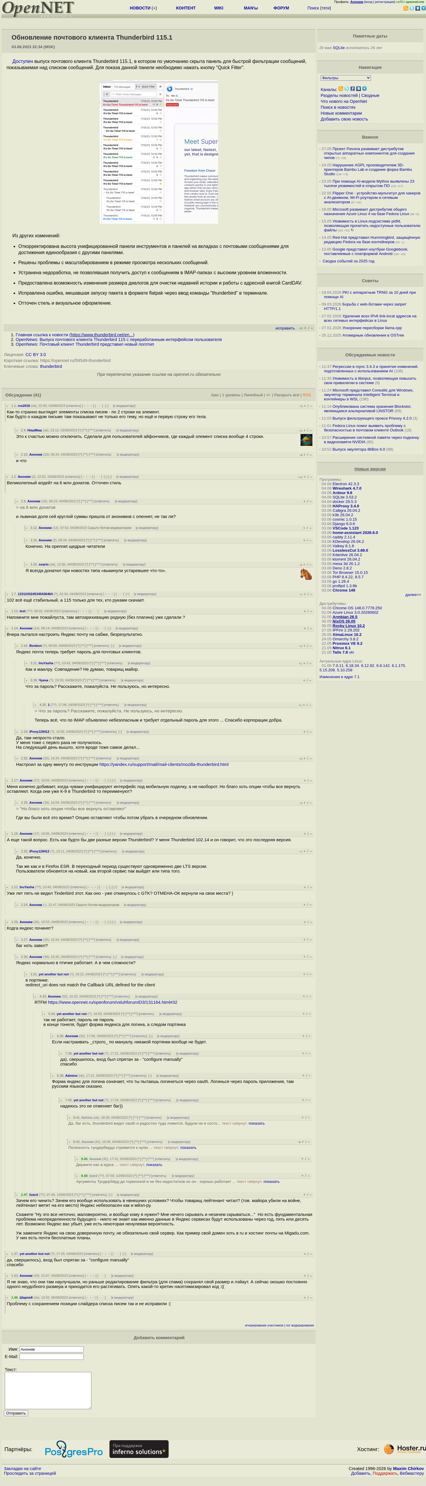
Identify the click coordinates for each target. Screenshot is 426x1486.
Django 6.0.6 (344, 524)
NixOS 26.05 (344, 621)
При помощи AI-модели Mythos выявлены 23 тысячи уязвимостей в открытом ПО (369, 183)
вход (368, 2)
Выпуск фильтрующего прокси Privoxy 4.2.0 (372, 418)
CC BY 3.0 (35, 354)
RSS (307, 395)
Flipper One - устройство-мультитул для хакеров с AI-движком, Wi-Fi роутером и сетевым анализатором (372, 197)
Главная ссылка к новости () (75, 334)
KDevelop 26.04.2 (348, 541)
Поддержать (385, 1480)
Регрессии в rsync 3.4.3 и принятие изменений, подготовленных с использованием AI (371, 368)
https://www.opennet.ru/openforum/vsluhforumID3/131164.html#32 (112, 1002)
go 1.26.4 (341, 581)
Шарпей (26, 1297)
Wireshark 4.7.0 (347, 488)
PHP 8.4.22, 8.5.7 (348, 577)
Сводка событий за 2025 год (349, 261)
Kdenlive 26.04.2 (347, 555)
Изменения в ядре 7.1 (340, 677)
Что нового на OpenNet (344, 101)
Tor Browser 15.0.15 (350, 572)
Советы (370, 280)
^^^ (91, 430)
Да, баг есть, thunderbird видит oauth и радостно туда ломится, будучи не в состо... (166, 1123)
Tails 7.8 (340, 652)
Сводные (370, 95)
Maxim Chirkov (408, 1475)
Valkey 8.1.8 (343, 546)
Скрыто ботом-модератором (109, 528)
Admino (71, 1075)
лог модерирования (300, 1325)
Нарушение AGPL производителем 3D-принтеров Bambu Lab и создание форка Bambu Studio (368, 169)
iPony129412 (39, 731)
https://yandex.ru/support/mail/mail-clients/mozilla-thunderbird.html (164, 764)
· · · (99, 405)
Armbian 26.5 (345, 617)
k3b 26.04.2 (343, 515)
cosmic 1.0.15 (345, 519)
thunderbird (51, 366)
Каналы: (329, 89)
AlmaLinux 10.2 (347, 634)
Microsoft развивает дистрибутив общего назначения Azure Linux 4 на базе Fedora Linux (366, 211)
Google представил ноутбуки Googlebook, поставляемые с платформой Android (366, 251)
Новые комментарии (341, 113)
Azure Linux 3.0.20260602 (356, 612)
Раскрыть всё (286, 395)
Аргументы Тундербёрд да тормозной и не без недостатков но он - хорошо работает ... (178, 1181)
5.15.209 (327, 670)
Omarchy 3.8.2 (345, 639)
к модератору (124, 405)
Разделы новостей (339, 95)
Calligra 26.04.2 (346, 510)
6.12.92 (367, 665)
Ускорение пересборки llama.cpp (372, 328)
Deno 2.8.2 (342, 568)
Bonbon (35, 645)
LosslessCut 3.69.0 (350, 550)
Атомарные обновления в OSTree (373, 335)
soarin (44, 564)
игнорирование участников (264, 1325)
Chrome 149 (344, 590)
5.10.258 (344, 670)
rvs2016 (24, 405)
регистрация (384, 2)
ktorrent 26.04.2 (346, 559)
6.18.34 (352, 665)
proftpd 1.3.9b (345, 586)
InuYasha (46, 663)
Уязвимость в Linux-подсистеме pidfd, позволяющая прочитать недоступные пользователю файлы (372, 225)
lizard (93, 1176)
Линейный (253, 395)
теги (326, 8)
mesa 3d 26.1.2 (346, 563)
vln (351, 652)
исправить (285, 328)
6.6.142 (383, 665)
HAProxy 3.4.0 (346, 506)
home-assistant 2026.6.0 (355, 532)
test (22, 611)
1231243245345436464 (35, 594)
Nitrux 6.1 (342, 648)
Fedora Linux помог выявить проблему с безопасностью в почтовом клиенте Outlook (365, 427)
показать (256, 1123)
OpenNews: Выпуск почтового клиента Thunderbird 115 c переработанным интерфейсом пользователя (119, 339)
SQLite (339, 48)
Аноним (35, 454)
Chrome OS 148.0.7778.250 (357, 608)
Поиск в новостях (338, 107)
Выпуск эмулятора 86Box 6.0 (359, 449)
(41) (37, 395)
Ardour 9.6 (342, 493)
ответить (73, 405)
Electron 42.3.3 (346, 484)
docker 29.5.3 (344, 501)
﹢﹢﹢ (88, 405)
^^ (85, 430)
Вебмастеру (412, 1480)
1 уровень (231, 395)
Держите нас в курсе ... (119, 1164)
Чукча (43, 680)
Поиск (313, 8)
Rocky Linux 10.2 (349, 625)
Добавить (360, 1480)
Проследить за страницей (30, 1480)
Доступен (22, 61)
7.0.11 (338, 665)
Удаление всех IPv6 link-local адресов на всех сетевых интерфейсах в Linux (370, 318)
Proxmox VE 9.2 (347, 643)
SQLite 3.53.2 (345, 497)
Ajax (215, 395)
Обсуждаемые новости (370, 355)
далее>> (413, 594)
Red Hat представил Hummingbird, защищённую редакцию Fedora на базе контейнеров (372, 239)
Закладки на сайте (22, 1475)
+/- (268, 395)
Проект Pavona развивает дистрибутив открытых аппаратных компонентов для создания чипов (369, 153)
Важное (370, 137)
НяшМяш (35, 430)
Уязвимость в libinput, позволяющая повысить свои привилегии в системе (370, 380)
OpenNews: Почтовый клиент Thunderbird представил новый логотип (85, 344)
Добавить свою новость (344, 119)
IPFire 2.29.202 (346, 630)
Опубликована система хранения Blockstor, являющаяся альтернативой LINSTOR (368, 408)
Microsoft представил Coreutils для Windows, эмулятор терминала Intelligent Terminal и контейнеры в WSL (369, 394)
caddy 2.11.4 (344, 537)
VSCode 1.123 (346, 528)
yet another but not (54, 974)
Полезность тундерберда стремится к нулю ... (132, 1147)
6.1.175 (398, 665)
